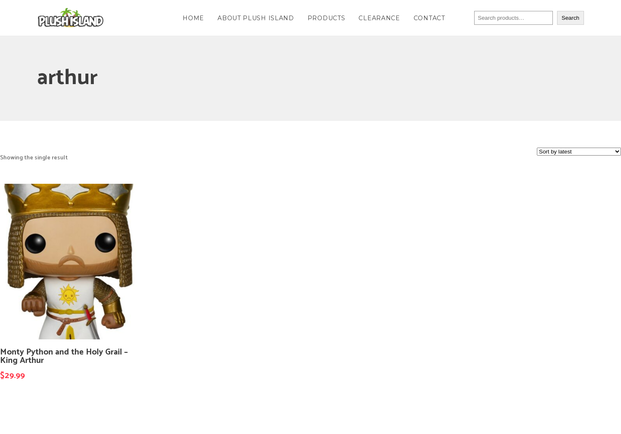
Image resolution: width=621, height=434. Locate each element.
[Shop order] (579, 152)
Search (570, 18)
